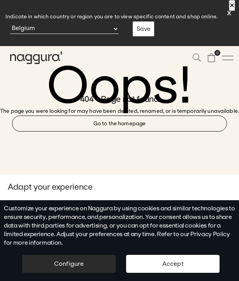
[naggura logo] (31, 58)
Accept (173, 263)
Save (143, 28)
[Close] (232, 5)
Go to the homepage (119, 123)
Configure (69, 263)
